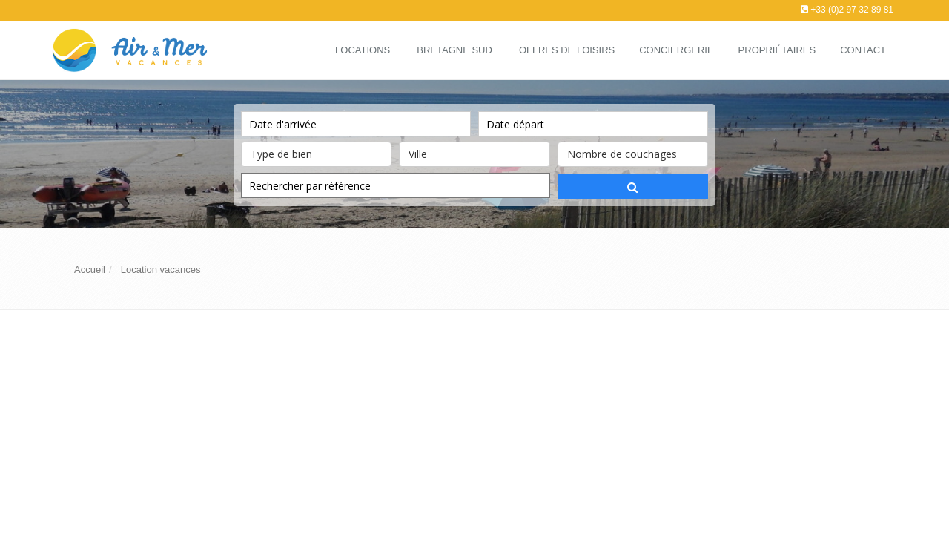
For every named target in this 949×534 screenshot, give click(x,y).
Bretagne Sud (454, 50)
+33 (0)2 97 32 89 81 (851, 9)
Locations (362, 50)
